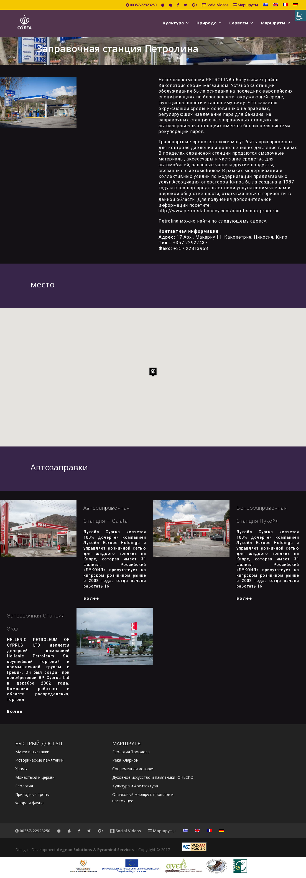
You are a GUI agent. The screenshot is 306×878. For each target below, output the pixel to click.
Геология (24, 785)
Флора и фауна (29, 802)
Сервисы (238, 23)
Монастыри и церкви (35, 777)
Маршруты (245, 5)
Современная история (133, 768)
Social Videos (215, 5)
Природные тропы (32, 794)
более (91, 598)
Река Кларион (125, 760)
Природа (206, 23)
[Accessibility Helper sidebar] (300, 15)
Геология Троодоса (131, 751)
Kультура (173, 23)
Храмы (21, 768)
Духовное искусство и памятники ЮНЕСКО (152, 777)
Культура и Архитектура (135, 785)
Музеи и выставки (32, 751)
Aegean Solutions (74, 849)
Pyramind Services (115, 849)
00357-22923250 (141, 5)
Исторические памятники (39, 760)
